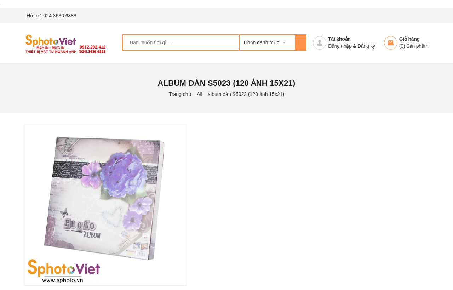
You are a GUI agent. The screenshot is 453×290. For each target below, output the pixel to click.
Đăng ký (366, 46)
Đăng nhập (339, 46)
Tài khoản (339, 39)
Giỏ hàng (409, 39)
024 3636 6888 (59, 15)
